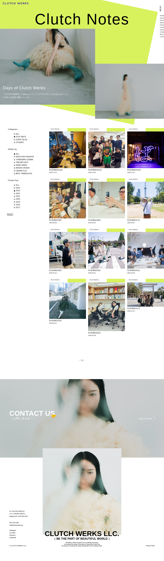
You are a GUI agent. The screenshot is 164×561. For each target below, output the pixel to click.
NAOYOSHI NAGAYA (25, 157)
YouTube (12, 533)
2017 (18, 207)
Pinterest (12, 535)
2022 (18, 193)
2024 (18, 188)
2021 (18, 196)
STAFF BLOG (21, 140)
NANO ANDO (21, 165)
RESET (10, 214)
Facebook (12, 537)
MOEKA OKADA (23, 168)
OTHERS (20, 142)
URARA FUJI (21, 171)
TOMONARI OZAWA (24, 160)
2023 (18, 191)
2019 (18, 202)
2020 (18, 199)
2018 (18, 205)
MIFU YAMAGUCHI (25, 173)
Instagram (12, 530)
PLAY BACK (21, 137)
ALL (17, 134)
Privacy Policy (150, 546)
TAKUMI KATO (22, 162)
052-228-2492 (14, 522)
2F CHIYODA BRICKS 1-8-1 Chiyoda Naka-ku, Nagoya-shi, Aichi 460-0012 (18, 513)
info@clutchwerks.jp (16, 525)
